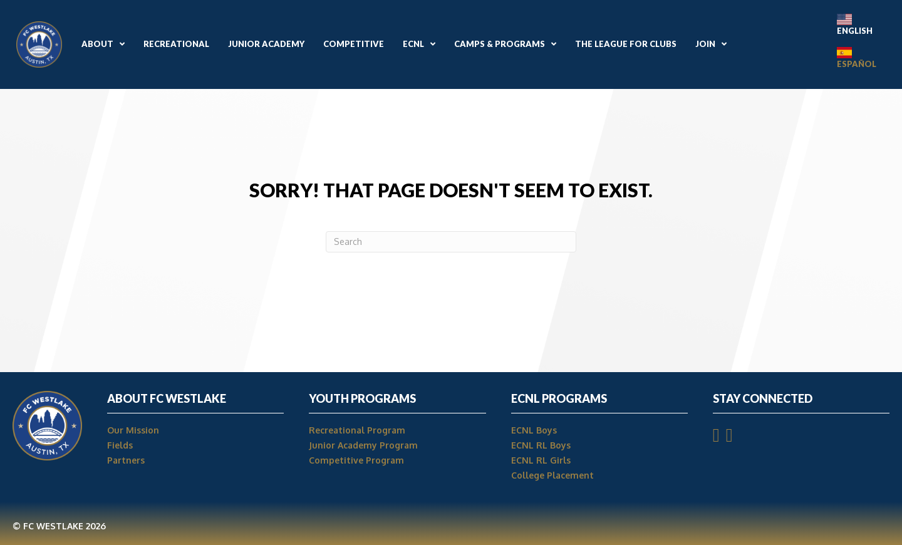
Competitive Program (356, 460)
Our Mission (133, 430)
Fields (120, 445)
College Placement (552, 475)
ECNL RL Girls (541, 460)
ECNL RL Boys (542, 445)
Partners (126, 460)
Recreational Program (357, 430)
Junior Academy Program (363, 445)
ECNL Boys (534, 430)
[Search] (451, 241)
